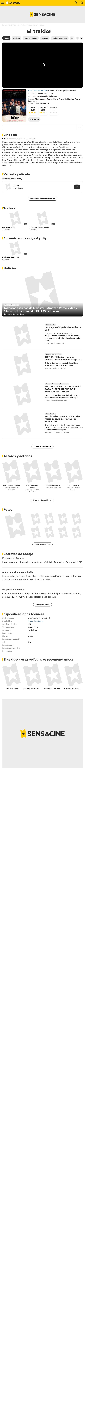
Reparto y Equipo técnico (42, 500)
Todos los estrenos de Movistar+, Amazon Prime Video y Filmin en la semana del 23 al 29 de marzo (40, 310)
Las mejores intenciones (34, 688)
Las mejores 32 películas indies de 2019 (63, 328)
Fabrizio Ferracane (53, 485)
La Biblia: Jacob (11, 688)
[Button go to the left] (77, 38)
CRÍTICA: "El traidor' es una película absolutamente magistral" (63, 358)
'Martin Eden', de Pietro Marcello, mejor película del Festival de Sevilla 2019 (62, 419)
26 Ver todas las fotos (42, 544)
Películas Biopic (32, 25)
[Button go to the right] (81, 38)
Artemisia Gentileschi (53, 688)
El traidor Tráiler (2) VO (39, 227)
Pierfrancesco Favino (11, 485)
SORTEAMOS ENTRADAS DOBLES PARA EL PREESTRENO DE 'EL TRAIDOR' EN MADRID (63, 389)
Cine (10, 25)
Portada (4, 25)
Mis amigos (53, 107)
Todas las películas (19, 25)
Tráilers (9, 208)
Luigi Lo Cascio (73, 485)
